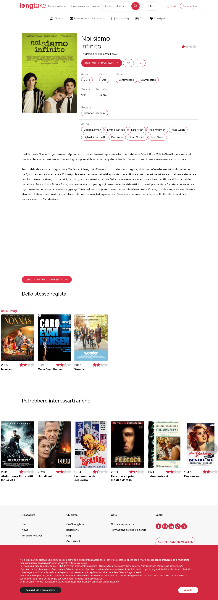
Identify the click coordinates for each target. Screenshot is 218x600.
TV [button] (139, 18)
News (25, 529)
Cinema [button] (57, 18)
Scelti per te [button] (159, 18)
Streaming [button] (120, 18)
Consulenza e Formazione (85, 6)
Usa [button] (104, 79)
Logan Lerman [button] (92, 129)
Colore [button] (102, 95)
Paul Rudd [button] (117, 137)
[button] (101, 63)
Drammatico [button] (148, 79)
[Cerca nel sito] (121, 6)
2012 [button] (87, 79)
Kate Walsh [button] (178, 129)
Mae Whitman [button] (157, 129)
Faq (68, 535)
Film (24, 524)
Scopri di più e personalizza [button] (40, 590)
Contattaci (73, 541)
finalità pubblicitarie (170, 569)
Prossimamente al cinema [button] (87, 18)
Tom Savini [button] (157, 137)
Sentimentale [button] (126, 79)
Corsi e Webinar (57, 6)
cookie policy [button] (80, 563)
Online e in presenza (122, 524)
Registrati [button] (171, 6)
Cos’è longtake (75, 524)
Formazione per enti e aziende (128, 529)
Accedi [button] (187, 6)
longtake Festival (32, 535)
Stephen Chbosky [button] (94, 113)
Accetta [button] (188, 590)
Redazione (72, 529)
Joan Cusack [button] (137, 137)
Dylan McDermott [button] (94, 137)
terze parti (69, 566)
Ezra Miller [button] (137, 129)
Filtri (150, 6)
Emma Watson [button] (116, 129)
